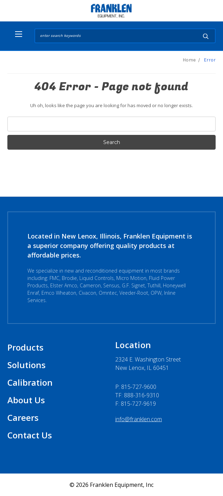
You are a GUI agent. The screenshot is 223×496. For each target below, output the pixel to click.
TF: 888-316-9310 (137, 395)
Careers (23, 417)
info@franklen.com (138, 419)
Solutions (26, 365)
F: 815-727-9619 (135, 403)
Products (25, 347)
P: (135, 387)
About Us (26, 400)
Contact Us (29, 435)
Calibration (30, 382)
